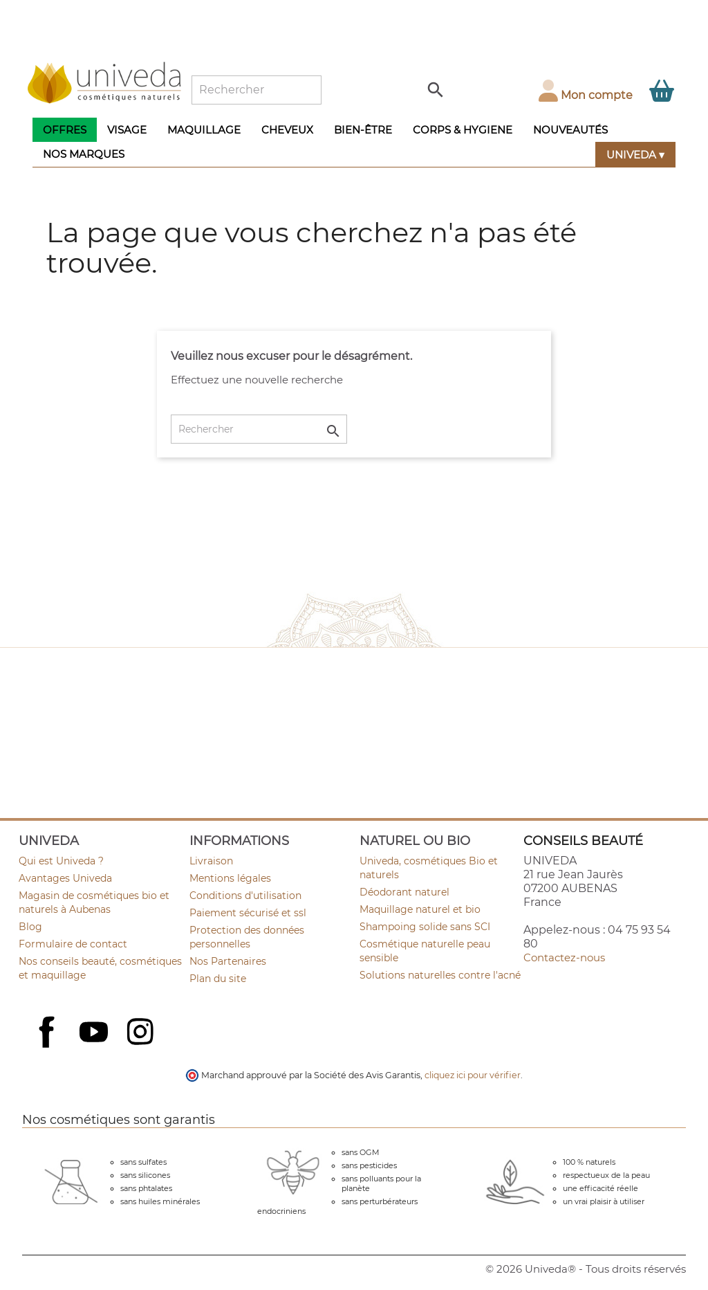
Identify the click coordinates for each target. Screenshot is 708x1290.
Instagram (141, 1033)
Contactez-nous (564, 957)
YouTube (95, 1033)
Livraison (211, 861)
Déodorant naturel (404, 892)
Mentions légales (230, 878)
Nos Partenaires (227, 961)
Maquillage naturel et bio (420, 909)
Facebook (48, 1047)
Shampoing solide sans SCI (425, 926)
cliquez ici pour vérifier (473, 1075)
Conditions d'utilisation (245, 895)
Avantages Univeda (65, 878)
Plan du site (217, 978)
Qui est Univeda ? (61, 861)
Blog (30, 926)
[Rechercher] (257, 90)
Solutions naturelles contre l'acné (440, 975)
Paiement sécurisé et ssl (247, 913)
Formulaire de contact (73, 944)
